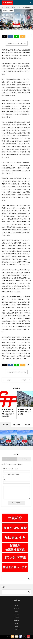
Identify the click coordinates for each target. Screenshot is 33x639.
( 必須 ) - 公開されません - (11, 474)
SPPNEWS (16, 629)
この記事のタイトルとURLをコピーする (16, 43)
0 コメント (9, 459)
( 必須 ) (10, 468)
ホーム (16, 605)
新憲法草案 (16, 620)
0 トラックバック (24, 459)
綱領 (16, 611)
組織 (16, 623)
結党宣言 (16, 608)
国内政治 (11, 10)
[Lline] (16, 36)
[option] (8, 405)
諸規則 (16, 626)
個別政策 (16, 617)
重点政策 (16, 614)
